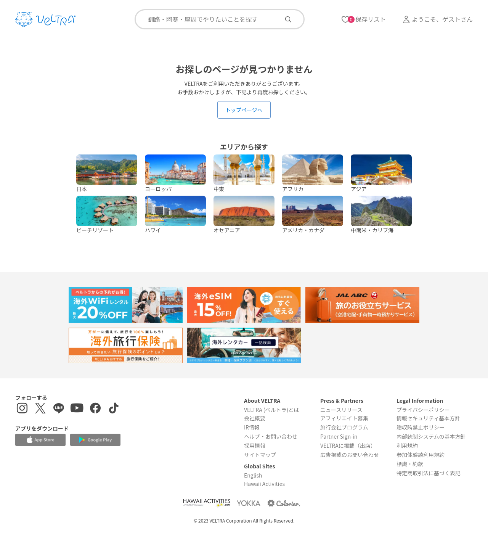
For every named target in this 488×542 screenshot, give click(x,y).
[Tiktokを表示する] (113, 409)
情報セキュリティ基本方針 (428, 418)
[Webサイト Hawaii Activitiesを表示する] (206, 502)
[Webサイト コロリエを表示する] (283, 502)
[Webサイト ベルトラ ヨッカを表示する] (249, 502)
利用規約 (407, 445)
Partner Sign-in (339, 436)
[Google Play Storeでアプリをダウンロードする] (95, 440)
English (253, 475)
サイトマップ (260, 454)
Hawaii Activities (264, 483)
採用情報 (254, 445)
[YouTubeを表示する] (77, 409)
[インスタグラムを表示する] (22, 409)
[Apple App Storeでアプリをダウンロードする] (40, 439)
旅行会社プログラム (344, 427)
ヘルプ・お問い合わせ (270, 436)
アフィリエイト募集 (344, 418)
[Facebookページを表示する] (95, 409)
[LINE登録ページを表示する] (59, 409)
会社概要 (254, 418)
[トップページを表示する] (45, 19)
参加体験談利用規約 (420, 454)
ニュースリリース (341, 409)
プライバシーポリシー (423, 409)
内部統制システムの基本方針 (431, 436)
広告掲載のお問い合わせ (349, 454)
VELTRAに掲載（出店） (348, 445)
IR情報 (252, 427)
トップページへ (244, 110)
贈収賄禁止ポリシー (420, 427)
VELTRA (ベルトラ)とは (271, 409)
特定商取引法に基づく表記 (428, 473)
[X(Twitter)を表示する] (40, 409)
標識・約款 (409, 464)
